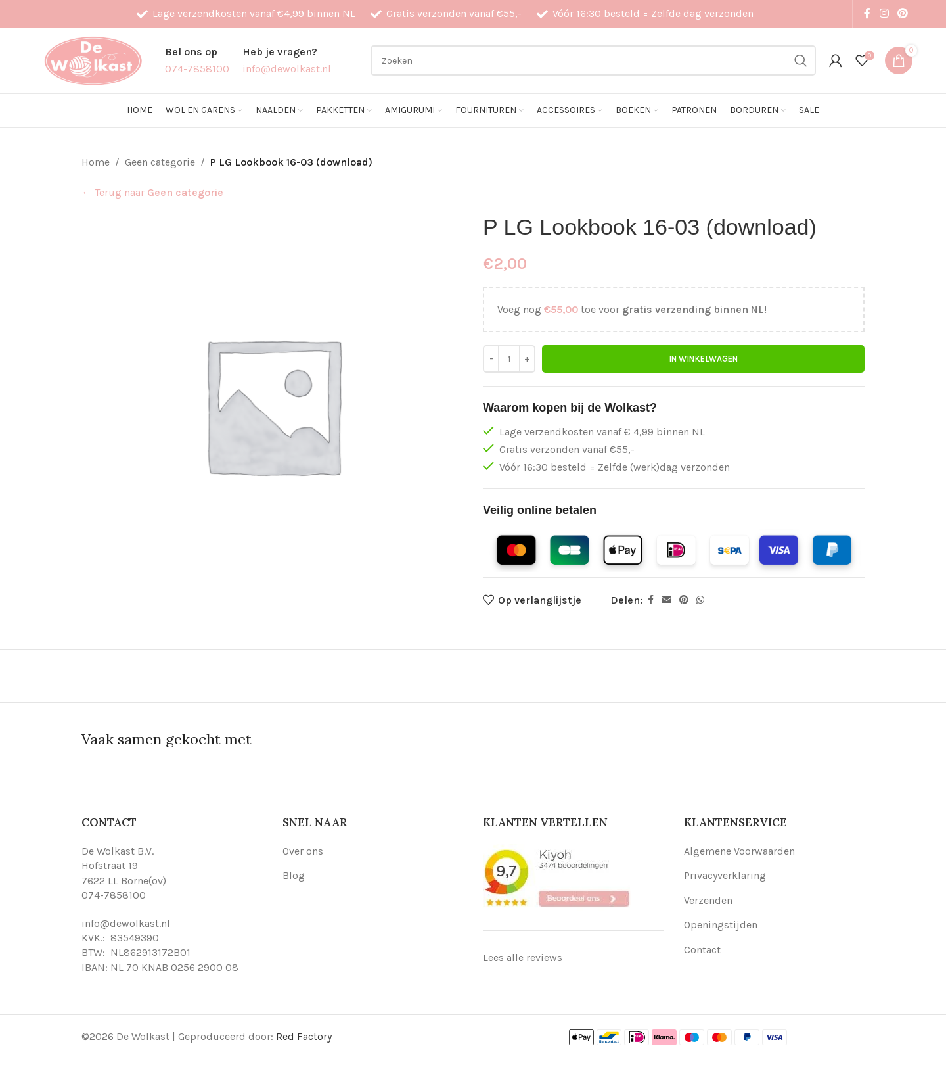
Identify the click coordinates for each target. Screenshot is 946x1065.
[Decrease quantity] (491, 359)
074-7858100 (113, 895)
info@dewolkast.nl (125, 923)
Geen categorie (160, 162)
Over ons (302, 851)
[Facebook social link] (867, 13)
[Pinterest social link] (902, 13)
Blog (293, 875)
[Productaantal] (509, 359)
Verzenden (708, 900)
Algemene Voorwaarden (739, 851)
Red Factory (304, 1036)
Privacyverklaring (725, 875)
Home (95, 162)
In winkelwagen (703, 359)
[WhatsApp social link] (700, 600)
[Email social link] (666, 600)
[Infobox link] (197, 60)
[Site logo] (93, 59)
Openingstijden (720, 924)
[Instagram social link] (884, 13)
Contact (702, 949)
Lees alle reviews (522, 957)
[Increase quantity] (527, 359)
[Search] (593, 60)
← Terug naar (152, 192)
